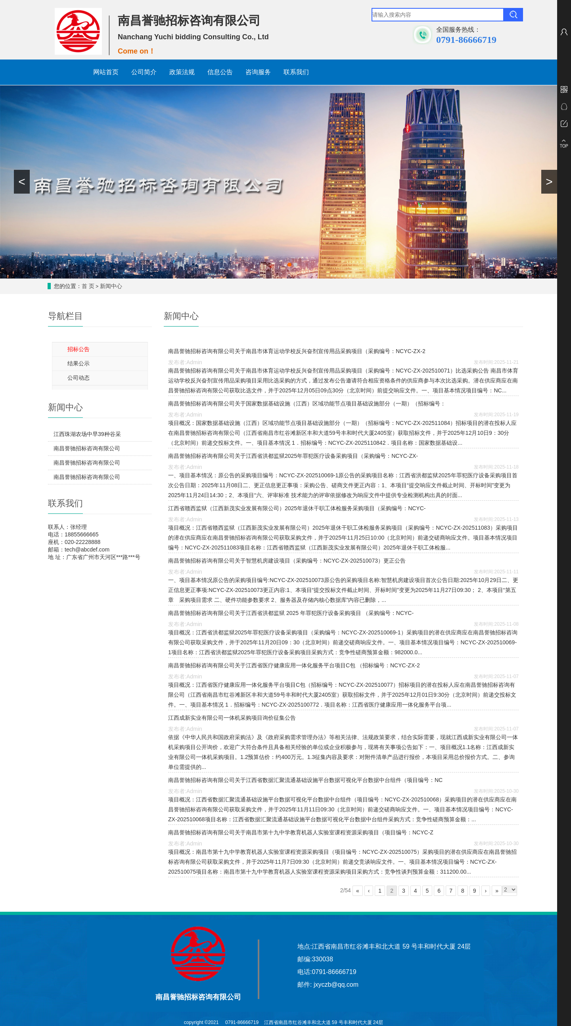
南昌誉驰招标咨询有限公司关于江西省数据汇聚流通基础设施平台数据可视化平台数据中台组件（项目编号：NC (305, 780)
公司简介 (144, 72)
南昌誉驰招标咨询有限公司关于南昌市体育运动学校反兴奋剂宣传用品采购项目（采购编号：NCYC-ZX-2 (296, 351)
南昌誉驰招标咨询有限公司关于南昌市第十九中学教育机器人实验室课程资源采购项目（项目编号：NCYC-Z (300, 832)
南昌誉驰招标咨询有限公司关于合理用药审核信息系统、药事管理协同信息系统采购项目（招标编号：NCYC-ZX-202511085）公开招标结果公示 (87, 479)
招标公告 (78, 349)
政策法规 (182, 72)
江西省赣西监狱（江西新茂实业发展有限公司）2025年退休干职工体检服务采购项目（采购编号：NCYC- (296, 508)
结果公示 (78, 363)
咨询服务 (258, 72)
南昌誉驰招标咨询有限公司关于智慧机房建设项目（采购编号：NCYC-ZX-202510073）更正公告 (287, 560)
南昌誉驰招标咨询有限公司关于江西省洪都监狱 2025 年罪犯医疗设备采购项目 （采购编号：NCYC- (291, 613)
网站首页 (106, 72)
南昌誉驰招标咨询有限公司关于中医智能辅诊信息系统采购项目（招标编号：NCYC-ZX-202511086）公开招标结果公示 (87, 464)
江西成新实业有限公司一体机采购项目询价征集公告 (232, 718)
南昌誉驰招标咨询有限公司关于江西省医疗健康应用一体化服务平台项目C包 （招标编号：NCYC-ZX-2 (294, 665)
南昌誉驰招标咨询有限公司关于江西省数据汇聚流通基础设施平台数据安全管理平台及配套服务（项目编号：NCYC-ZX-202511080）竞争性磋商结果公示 (87, 450)
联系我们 (296, 72)
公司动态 (78, 378)
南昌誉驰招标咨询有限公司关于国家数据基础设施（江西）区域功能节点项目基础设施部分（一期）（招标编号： (307, 403)
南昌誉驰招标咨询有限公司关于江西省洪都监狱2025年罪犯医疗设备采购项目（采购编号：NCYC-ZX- (293, 456)
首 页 (88, 286)
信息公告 (220, 72)
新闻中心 (111, 286)
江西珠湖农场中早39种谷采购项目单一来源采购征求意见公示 (87, 436)
